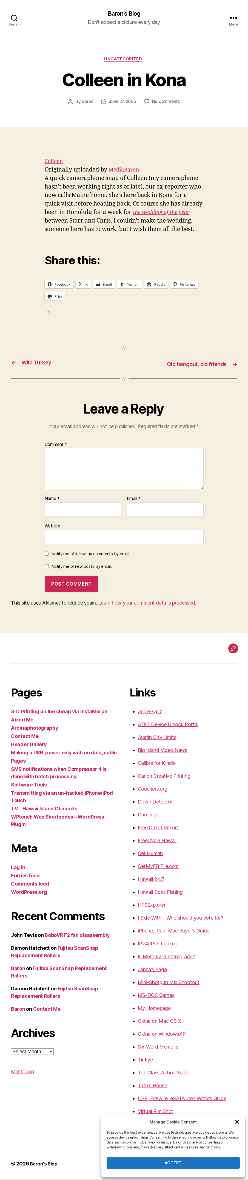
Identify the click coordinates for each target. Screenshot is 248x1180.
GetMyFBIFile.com (158, 867)
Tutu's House (152, 1086)
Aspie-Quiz (150, 712)
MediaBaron (125, 171)
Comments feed (30, 884)
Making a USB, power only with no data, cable (64, 753)
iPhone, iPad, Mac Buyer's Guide (174, 931)
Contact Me (24, 737)
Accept (173, 1162)
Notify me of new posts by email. (81, 567)
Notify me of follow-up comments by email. (90, 554)
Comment (56, 445)
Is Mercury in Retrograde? (166, 957)
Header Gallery (29, 745)
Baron (86, 103)
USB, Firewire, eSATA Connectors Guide (182, 1099)
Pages (18, 762)
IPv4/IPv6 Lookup (158, 944)
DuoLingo (148, 815)
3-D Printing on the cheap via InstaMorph (59, 712)
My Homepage (154, 1009)
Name (52, 499)
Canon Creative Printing (164, 777)
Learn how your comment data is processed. (147, 603)
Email (134, 499)
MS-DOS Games (156, 996)
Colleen (55, 163)
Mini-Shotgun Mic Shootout (168, 983)
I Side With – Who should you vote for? (180, 918)
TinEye (145, 1060)
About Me (22, 720)
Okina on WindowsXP (162, 1035)
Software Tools (29, 785)
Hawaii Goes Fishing (160, 893)
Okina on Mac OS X (159, 1022)
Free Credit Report (158, 828)
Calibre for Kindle (157, 764)
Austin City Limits (157, 738)
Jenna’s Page (152, 970)
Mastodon (22, 1072)
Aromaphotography (34, 729)
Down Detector (155, 802)
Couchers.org (152, 790)
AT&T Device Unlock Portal (168, 725)
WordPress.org (29, 893)
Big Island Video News (162, 751)
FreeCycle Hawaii (157, 841)
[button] (237, 1122)
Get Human (150, 854)
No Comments (167, 103)
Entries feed (25, 876)
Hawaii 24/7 (151, 880)
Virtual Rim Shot (155, 1112)
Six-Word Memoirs (158, 1047)
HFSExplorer (152, 906)
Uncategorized (124, 60)
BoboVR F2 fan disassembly (77, 936)
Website (52, 526)
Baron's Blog (124, 13)
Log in (18, 868)
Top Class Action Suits (163, 1073)
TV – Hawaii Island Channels (44, 809)
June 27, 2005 (122, 103)
